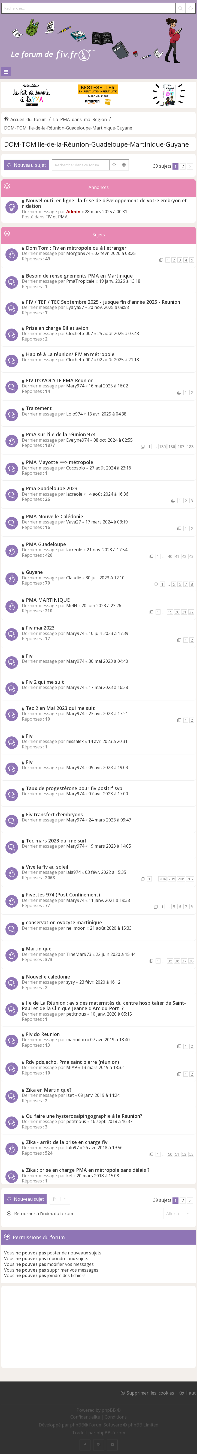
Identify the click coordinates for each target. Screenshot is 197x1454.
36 (177, 961)
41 (177, 556)
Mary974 (75, 386)
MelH (71, 606)
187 (181, 446)
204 (162, 878)
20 (177, 612)
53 (191, 1154)
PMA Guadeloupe (46, 544)
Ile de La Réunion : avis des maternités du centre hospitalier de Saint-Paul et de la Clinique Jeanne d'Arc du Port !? (104, 1006)
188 (190, 446)
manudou (76, 1040)
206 (181, 878)
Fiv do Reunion (43, 1034)
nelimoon (76, 928)
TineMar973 (78, 954)
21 (184, 612)
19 (170, 612)
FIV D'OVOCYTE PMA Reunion (59, 380)
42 (184, 556)
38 (191, 961)
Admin (73, 212)
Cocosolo (75, 468)
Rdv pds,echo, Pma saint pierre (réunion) (72, 1062)
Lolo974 (74, 414)
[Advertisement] (98, 1327)
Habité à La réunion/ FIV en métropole (70, 354)
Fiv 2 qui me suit (45, 682)
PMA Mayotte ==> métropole (59, 462)
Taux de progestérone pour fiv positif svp (74, 788)
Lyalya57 (75, 307)
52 (184, 1154)
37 (184, 961)
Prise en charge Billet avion (57, 328)
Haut (191, 1392)
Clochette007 (79, 333)
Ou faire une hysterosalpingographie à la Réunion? (84, 1116)
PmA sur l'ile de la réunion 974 (60, 434)
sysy (70, 982)
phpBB (77, 1425)
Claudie (73, 578)
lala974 (73, 872)
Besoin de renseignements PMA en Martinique (79, 275)
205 (171, 878)
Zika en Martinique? (49, 1089)
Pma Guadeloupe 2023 (51, 488)
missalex (75, 741)
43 (191, 556)
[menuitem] (85, 1417)
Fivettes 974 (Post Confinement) (63, 894)
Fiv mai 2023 (40, 627)
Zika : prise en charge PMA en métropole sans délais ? (88, 1170)
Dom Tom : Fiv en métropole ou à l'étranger (76, 248)
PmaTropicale (80, 281)
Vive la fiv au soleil (47, 866)
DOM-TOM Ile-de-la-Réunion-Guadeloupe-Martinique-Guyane (96, 144)
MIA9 (71, 1067)
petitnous (76, 1014)
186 (171, 446)
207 (190, 878)
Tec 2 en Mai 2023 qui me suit (60, 708)
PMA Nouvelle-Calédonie (54, 516)
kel (69, 1176)
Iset (70, 1095)
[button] (190, 166)
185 (162, 446)
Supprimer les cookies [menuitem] (150, 1392)
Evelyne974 (77, 440)
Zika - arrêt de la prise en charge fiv (66, 1142)
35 (170, 961)
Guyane (34, 572)
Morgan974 (78, 253)
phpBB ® (111, 1410)
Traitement (39, 408)
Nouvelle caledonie (48, 976)
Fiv (29, 655)
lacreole (74, 494)
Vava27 (73, 522)
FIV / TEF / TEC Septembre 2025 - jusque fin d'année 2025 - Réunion (103, 302)
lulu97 (72, 1148)
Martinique (38, 948)
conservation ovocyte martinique (64, 922)
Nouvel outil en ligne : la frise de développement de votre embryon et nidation (104, 203)
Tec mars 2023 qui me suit (56, 840)
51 (177, 1154)
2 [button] (182, 166)
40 (170, 556)
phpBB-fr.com (110, 1433)
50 (170, 1154)
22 (191, 612)
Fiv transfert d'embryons (54, 814)
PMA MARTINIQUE (48, 600)
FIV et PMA (57, 217)
